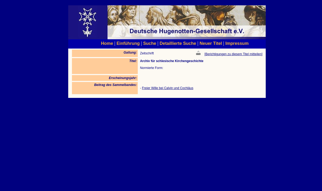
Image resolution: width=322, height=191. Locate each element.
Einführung (128, 43)
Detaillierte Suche (178, 43)
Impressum (237, 43)
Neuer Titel (211, 43)
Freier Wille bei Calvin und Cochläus (167, 88)
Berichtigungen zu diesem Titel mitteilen (233, 54)
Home (107, 43)
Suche (149, 43)
